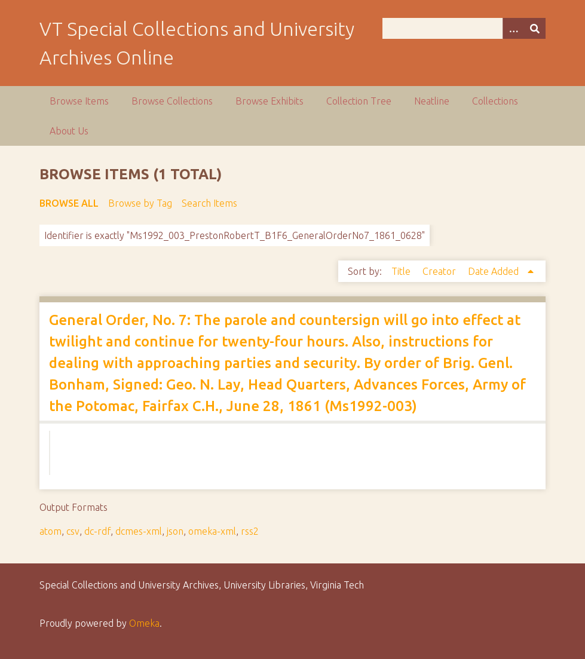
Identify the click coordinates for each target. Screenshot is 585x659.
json (175, 531)
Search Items (209, 203)
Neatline (431, 101)
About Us (69, 130)
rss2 (250, 531)
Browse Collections (172, 101)
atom (50, 531)
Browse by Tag (140, 203)
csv (72, 531)
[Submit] (535, 28)
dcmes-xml (138, 531)
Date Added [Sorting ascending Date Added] (494, 271)
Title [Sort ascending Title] (402, 271)
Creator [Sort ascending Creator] (440, 271)
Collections (495, 101)
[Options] (513, 28)
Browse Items (79, 101)
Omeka (144, 623)
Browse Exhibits (269, 101)
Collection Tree (358, 101)
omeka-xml (212, 531)
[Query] (464, 28)
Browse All (69, 203)
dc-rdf (97, 531)
